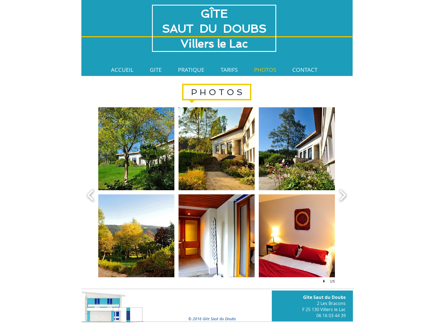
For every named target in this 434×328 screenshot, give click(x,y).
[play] (325, 281)
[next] (342, 194)
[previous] (90, 194)
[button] (136, 148)
